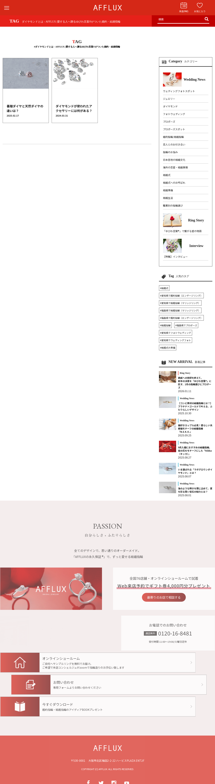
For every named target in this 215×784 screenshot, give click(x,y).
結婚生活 (168, 198)
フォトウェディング (174, 114)
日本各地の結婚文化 (174, 160)
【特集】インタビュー (175, 256)
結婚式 (166, 175)
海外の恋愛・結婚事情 (175, 167)
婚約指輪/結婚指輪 (173, 137)
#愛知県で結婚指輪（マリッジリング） (180, 303)
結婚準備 (168, 190)
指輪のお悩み (170, 152)
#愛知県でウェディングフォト (175, 340)
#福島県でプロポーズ (186, 325)
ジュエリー (169, 99)
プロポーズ (169, 121)
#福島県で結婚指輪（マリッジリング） (180, 310)
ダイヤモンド (170, 106)
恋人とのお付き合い (174, 144)
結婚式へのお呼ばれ (174, 182)
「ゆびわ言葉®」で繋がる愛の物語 (182, 231)
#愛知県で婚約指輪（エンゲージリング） (181, 295)
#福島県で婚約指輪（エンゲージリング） (181, 317)
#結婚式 (164, 288)
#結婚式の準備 (167, 347)
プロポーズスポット (174, 129)
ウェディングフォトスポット (179, 91)
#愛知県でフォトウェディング (175, 332)
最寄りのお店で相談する (174, 597)
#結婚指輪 (165, 325)
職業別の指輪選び (173, 205)
